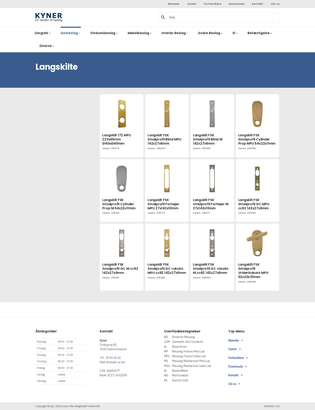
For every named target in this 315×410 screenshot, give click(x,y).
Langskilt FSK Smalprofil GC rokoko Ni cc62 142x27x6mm (210, 268)
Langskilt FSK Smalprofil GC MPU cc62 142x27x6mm (253, 204)
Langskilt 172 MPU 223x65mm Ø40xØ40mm (116, 139)
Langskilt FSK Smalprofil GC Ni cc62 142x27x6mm (120, 268)
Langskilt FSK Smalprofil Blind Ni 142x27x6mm (207, 139)
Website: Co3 (272, 406)
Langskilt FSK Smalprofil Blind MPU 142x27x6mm (164, 139)
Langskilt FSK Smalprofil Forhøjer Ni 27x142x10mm (210, 204)
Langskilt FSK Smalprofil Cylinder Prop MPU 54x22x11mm (257, 139)
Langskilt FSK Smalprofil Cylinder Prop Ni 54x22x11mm (119, 204)
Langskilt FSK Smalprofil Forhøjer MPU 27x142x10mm (163, 204)
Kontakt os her (115, 362)
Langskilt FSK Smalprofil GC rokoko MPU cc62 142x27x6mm (167, 268)
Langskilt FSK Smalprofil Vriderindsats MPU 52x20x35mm (253, 270)
